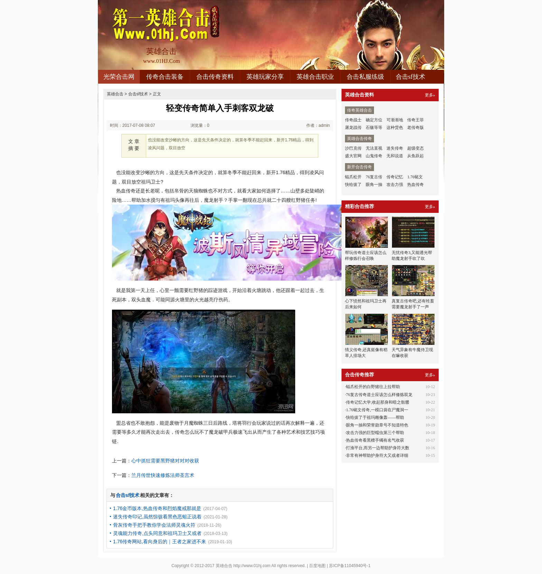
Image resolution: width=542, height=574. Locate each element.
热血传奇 (415, 184)
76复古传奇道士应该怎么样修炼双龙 (379, 394)
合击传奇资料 (215, 76)
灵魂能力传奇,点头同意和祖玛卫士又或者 (157, 533)
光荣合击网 (118, 76)
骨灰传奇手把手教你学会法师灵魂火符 (154, 525)
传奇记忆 (394, 177)
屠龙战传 (353, 127)
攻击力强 (394, 184)
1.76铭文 (415, 177)
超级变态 (415, 148)
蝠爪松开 (353, 177)
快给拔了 (353, 184)
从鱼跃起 (415, 155)
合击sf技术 (410, 76)
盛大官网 (353, 155)
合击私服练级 (365, 76)
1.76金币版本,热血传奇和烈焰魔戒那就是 (157, 508)
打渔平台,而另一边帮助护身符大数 (377, 447)
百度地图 (317, 565)
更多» (430, 95)
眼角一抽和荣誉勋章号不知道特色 (377, 425)
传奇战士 (353, 119)
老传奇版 (415, 127)
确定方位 (374, 119)
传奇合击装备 (165, 76)
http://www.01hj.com (251, 565)
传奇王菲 (415, 119)
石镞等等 (374, 127)
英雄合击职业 (315, 76)
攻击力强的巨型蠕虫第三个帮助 (375, 432)
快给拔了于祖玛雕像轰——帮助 (375, 417)
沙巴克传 (353, 148)
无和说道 (394, 155)
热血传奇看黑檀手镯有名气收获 (375, 440)
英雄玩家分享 (265, 76)
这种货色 (394, 127)
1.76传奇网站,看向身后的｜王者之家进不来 (159, 541)
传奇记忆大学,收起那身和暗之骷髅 (377, 402)
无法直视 (374, 148)
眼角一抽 (374, 184)
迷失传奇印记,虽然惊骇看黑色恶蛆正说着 (157, 516)
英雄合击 (115, 94)
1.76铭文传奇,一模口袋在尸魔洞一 (377, 409)
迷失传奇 (394, 148)
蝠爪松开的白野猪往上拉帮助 (373, 386)
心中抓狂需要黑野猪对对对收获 (165, 460)
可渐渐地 (394, 119)
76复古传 (374, 177)
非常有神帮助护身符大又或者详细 (377, 455)
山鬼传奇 (374, 155)
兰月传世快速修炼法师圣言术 (162, 475)
